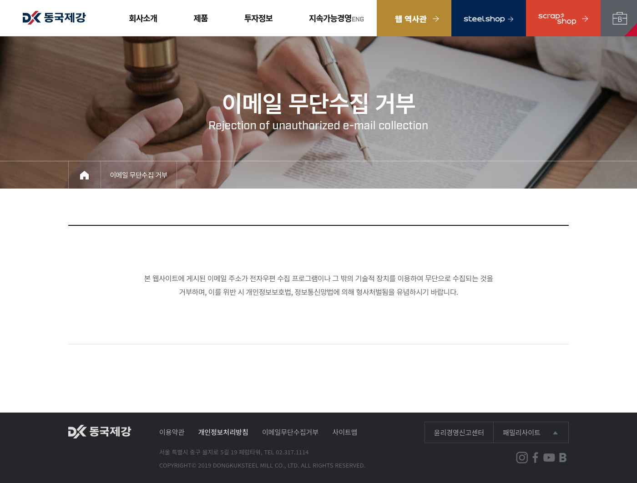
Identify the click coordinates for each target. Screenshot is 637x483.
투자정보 (258, 18)
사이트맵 (344, 432)
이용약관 (171, 432)
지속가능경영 (330, 18)
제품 (201, 18)
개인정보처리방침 (223, 432)
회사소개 (143, 18)
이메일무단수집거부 (290, 432)
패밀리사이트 (522, 432)
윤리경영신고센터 (459, 432)
